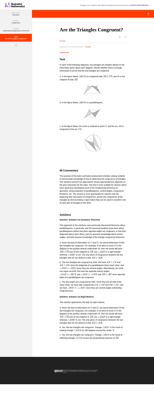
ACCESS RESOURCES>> (139, 5)
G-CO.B (88, 47)
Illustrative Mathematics (89, 370)
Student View (64, 52)
